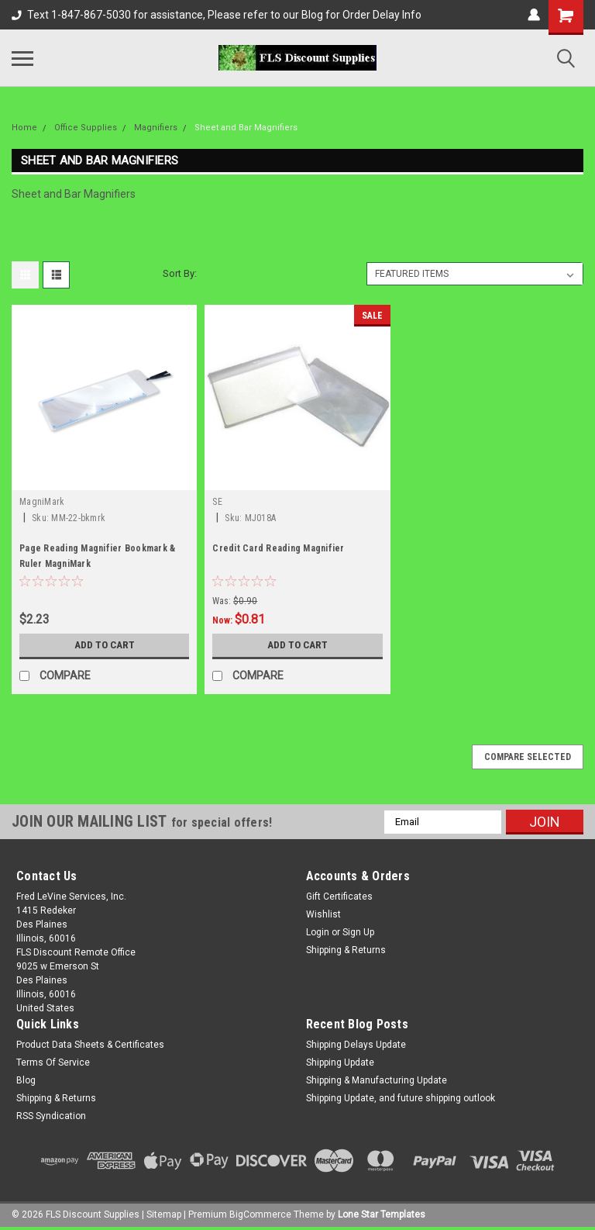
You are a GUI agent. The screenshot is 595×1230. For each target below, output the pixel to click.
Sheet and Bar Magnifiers (246, 128)
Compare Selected (527, 756)
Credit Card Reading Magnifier (278, 548)
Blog (26, 1080)
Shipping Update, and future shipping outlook (400, 1098)
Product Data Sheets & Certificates (90, 1044)
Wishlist (323, 914)
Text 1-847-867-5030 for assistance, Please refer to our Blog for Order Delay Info (216, 15)
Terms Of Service (53, 1062)
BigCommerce (260, 1214)
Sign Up (358, 932)
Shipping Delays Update (356, 1044)
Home (24, 128)
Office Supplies (85, 128)
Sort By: (180, 273)
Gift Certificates (339, 896)
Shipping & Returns (346, 950)
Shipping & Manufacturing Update (376, 1080)
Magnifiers (155, 128)
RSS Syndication (51, 1116)
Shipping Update (340, 1062)
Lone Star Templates (381, 1214)
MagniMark (41, 501)
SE (217, 501)
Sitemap (163, 1214)
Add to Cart (104, 645)
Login (317, 932)
